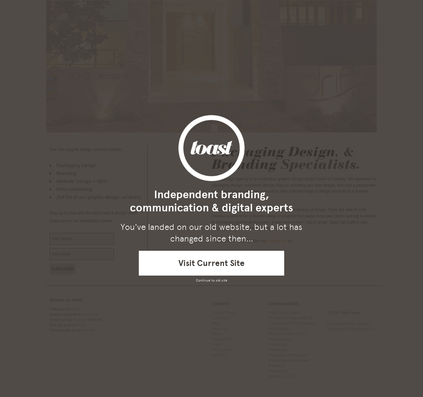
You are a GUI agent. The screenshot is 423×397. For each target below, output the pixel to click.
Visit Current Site (211, 263)
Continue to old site (211, 280)
